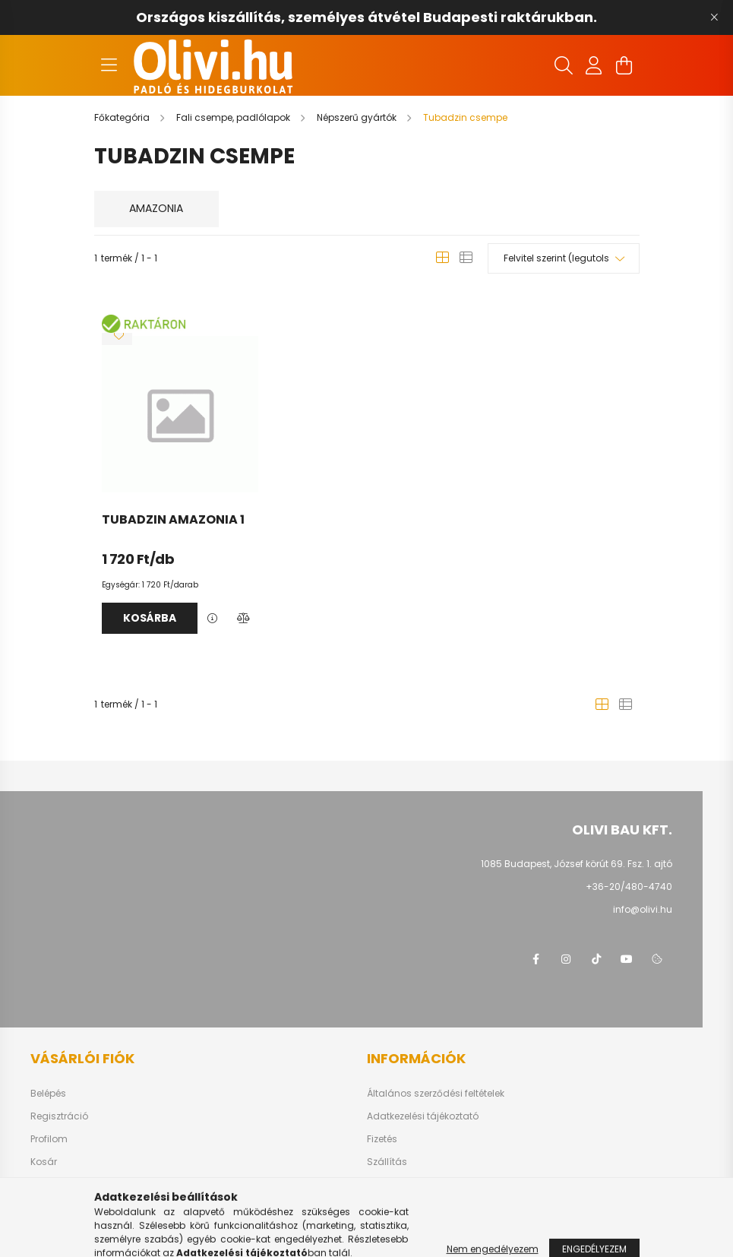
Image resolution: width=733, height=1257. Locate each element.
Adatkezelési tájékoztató (423, 1116)
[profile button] (594, 65)
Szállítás (387, 1162)
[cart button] (624, 65)
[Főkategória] (123, 117)
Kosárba (149, 617)
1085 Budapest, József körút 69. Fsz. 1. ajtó (576, 863)
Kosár (43, 1162)
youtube (626, 959)
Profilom (49, 1139)
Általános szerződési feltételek (435, 1093)
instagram (566, 959)
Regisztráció (59, 1116)
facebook (535, 959)
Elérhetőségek (398, 1184)
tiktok (596, 959)
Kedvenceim (59, 1184)
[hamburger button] (109, 65)
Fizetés (382, 1139)
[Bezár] (714, 17)
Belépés (48, 1093)
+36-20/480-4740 (629, 886)
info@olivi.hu (642, 909)
